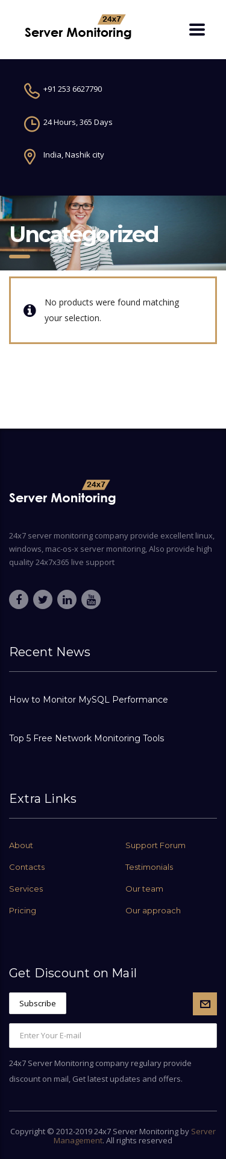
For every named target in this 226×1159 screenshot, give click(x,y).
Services (26, 888)
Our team (144, 888)
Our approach (153, 910)
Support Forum (155, 845)
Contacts (27, 867)
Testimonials (149, 867)
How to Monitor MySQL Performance (88, 699)
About (21, 845)
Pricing (22, 910)
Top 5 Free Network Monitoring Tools (86, 738)
